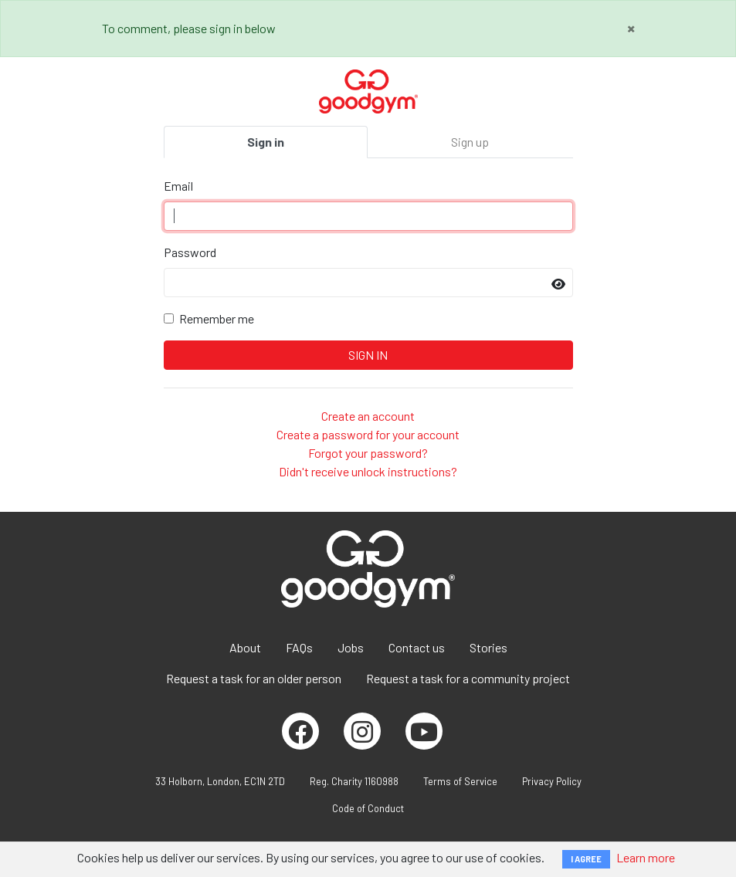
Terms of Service (460, 781)
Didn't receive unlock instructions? (368, 471)
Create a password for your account (368, 434)
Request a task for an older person (253, 678)
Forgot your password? (368, 452)
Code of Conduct (368, 808)
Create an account (368, 415)
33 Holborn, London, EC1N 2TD (220, 781)
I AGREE (586, 859)
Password (190, 252)
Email (178, 185)
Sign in (265, 141)
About (245, 647)
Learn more (645, 857)
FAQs (299, 647)
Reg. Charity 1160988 (354, 781)
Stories (488, 647)
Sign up (470, 141)
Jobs (350, 647)
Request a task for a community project (468, 678)
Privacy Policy (552, 781)
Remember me (216, 318)
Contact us (416, 647)
